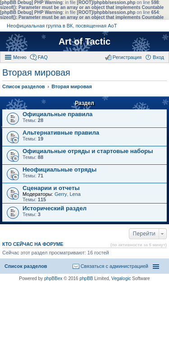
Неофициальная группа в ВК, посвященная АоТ (62, 25)
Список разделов (26, 266)
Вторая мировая (36, 72)
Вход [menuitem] (158, 57)
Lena (75, 194)
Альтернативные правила (61, 132)
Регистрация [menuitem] (127, 57)
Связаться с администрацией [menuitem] (114, 266)
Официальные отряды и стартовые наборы (88, 151)
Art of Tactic (84, 41)
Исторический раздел (55, 208)
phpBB (86, 278)
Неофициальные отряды (59, 169)
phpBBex (53, 278)
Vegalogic (121, 278)
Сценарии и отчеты (51, 188)
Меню (20, 57)
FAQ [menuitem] (43, 57)
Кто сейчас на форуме (33, 244)
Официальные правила (57, 114)
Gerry (61, 194)
